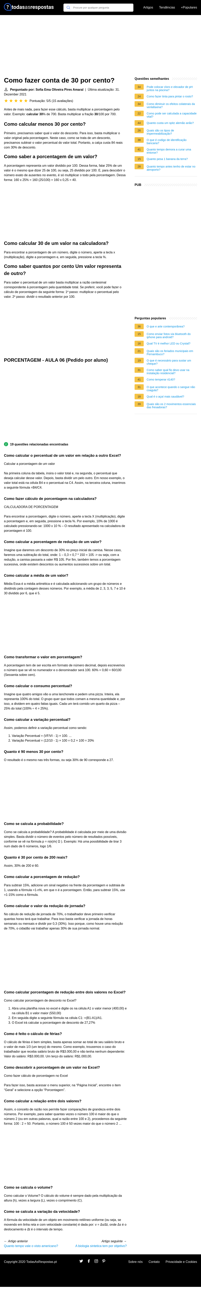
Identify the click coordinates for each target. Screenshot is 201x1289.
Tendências (167, 7)
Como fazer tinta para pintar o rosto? (170, 96)
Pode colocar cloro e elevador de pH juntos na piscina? (170, 88)
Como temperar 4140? (161, 379)
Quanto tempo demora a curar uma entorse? (169, 151)
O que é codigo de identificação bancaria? (167, 141)
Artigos (148, 7)
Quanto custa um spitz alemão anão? (170, 123)
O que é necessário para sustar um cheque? (169, 362)
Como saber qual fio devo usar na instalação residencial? (168, 371)
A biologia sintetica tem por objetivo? (101, 1246)
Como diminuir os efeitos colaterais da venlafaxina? (171, 105)
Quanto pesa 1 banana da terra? (167, 159)
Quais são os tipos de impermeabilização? (160, 132)
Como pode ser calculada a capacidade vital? (172, 115)
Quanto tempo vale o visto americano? (31, 1246)
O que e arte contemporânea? (166, 326)
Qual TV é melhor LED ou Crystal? (168, 343)
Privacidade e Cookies (181, 1261)
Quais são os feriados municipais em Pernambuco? (170, 352)
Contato (154, 1261)
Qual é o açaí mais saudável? (165, 396)
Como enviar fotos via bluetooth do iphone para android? (169, 335)
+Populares (189, 7)
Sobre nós (135, 1261)
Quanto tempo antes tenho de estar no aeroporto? (171, 168)
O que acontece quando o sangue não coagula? (171, 388)
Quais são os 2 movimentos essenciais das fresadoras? (171, 405)
